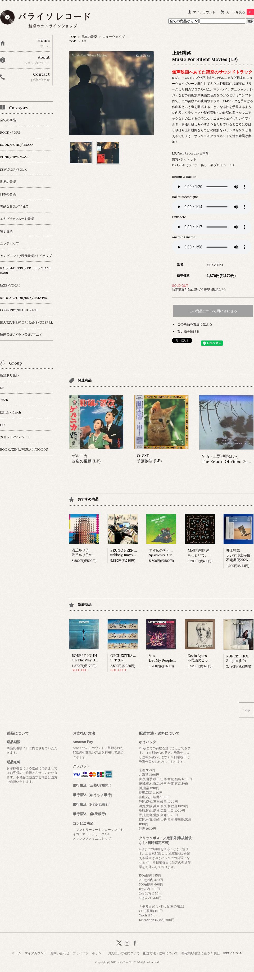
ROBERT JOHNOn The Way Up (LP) (88, 657)
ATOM (238, 953)
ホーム (16, 953)
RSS (226, 953)
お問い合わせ (59, 953)
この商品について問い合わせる (213, 311)
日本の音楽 (89, 37)
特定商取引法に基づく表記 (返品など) (199, 290)
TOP (72, 37)
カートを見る (240, 12)
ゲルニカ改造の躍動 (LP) (86, 458)
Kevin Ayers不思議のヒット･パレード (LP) (211, 657)
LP (84, 41)
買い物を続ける (188, 331)
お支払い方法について (124, 953)
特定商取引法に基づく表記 (201, 953)
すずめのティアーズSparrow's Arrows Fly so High (173, 552)
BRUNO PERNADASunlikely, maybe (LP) (126, 552)
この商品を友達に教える (194, 324)
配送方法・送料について (160, 953)
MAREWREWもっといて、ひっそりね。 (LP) (212, 552)
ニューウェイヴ (113, 37)
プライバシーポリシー (89, 953)
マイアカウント (204, 12)
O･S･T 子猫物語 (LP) (149, 458)
